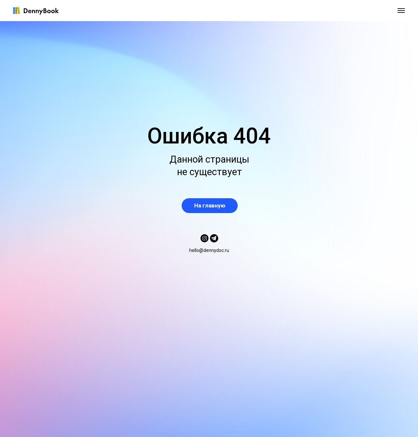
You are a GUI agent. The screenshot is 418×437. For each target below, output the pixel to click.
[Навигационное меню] (401, 10)
